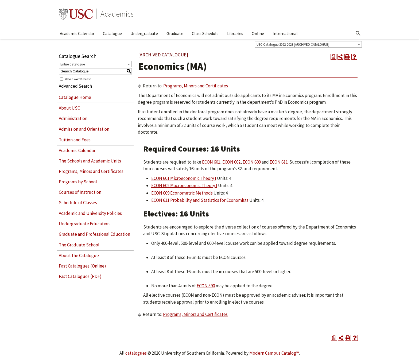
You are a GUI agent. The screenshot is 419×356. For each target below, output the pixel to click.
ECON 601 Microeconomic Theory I (183, 178)
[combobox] (308, 44)
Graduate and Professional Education (94, 234)
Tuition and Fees (75, 140)
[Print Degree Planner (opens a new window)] (333, 57)
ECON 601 (211, 162)
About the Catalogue (79, 255)
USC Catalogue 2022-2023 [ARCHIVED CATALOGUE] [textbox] (293, 44)
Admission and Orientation (84, 129)
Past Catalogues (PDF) (80, 276)
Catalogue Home (75, 97)
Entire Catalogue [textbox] (72, 64)
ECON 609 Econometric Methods (182, 193)
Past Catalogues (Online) (82, 266)
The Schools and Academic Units (90, 161)
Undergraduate (144, 33)
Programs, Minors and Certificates (91, 171)
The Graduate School (79, 245)
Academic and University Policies (90, 213)
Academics (117, 14)
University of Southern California (76, 14)
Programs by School (78, 182)
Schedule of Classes (78, 203)
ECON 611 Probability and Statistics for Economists (200, 200)
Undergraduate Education (84, 224)
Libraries (235, 33)
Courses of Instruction (80, 192)
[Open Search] (358, 33)
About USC (69, 108)
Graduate (174, 33)
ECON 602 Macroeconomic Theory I (184, 185)
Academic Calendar (77, 33)
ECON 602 (231, 162)
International (285, 33)
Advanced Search (75, 86)
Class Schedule (205, 33)
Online (258, 33)
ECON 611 (279, 162)
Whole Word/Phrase (78, 79)
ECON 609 (252, 162)
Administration (73, 118)
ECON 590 (206, 286)
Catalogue (112, 33)
